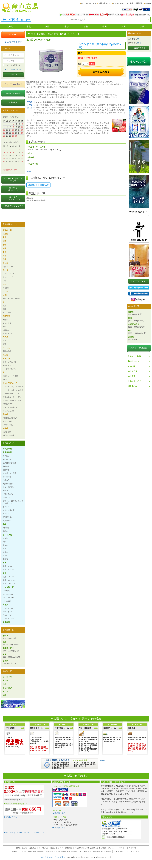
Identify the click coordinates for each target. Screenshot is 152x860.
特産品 (43, 200)
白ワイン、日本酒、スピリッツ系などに (13, 502)
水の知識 (131, 366)
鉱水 (4, 549)
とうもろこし (8, 333)
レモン (5, 295)
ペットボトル (8, 608)
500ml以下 (7, 591)
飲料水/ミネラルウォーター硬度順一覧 (28, 851)
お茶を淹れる (8, 494)
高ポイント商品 (13, 93)
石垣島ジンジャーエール (12, 400)
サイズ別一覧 (8, 587)
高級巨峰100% (8, 404)
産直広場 (29, 198)
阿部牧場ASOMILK (10, 418)
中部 (66, 26)
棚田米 (5, 379)
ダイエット (7, 456)
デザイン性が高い (9, 510)
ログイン (13, 74)
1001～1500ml (8, 598)
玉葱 (4, 327)
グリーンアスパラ (9, 362)
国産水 (5, 531)
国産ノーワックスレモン (12, 299)
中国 (104, 26)
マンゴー (6, 263)
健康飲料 (6, 622)
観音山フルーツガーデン (12, 397)
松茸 (4, 341)
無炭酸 (5, 538)
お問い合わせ (21, 848)
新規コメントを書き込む (38, 185)
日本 (4, 695)
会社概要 (139, 3)
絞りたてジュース (10, 383)
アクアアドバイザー (139, 281)
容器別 (5, 605)
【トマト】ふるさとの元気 (13, 390)
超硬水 (9, 662)
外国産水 (6, 528)
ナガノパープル (9, 277)
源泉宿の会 (132, 386)
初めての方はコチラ (88, 3)
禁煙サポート (8, 470)
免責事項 (132, 848)
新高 (4, 306)
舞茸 (4, 344)
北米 (4, 684)
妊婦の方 (6, 480)
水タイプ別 (7, 535)
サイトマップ (119, 851)
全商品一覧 (7, 230)
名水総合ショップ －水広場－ (54, 857)
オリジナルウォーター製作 (123, 3)
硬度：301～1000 (9, 580)
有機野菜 (6, 316)
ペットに (6, 514)
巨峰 (4, 281)
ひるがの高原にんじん (11, 393)
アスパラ (6, 358)
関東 (48, 26)
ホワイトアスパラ (9, 365)
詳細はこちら (10, 817)
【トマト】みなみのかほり (13, 387)
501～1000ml (8, 594)
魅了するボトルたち (13, 189)
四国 (123, 26)
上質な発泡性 (8, 484)
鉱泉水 (5, 552)
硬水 (4, 573)
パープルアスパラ (9, 369)
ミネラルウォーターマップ (13, 180)
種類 (37, 200)
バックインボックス (10, 619)
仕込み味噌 (7, 432)
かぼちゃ (6, 330)
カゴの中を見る (13, 42)
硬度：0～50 (7, 566)
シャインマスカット (10, 274)
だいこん (6, 348)
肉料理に (6, 490)
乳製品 (5, 414)
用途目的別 (7, 452)
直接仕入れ (7, 521)
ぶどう (5, 270)
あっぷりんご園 (9, 411)
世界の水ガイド (134, 381)
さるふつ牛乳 (8, 421)
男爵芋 (5, 320)
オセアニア (7, 688)
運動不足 (6, 466)
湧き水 (5, 545)
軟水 (4, 563)
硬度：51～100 (8, 570)
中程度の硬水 (11, 649)
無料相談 (68, 848)
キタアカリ (7, 323)
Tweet (28, 172)
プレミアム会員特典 (13, 84)
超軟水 (9, 637)
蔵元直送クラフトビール (13, 198)
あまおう (6, 288)
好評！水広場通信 (138, 348)
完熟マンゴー (8, 267)
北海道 (10, 26)
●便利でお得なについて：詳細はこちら (24, 833)
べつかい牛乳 (8, 425)
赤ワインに (7, 497)
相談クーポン (133, 361)
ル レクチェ (7, 313)
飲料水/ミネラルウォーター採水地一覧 (62, 851)
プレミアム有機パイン (11, 407)
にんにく (6, 355)
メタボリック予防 (9, 473)
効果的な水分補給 (9, 463)
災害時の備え (8, 517)
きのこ (5, 337)
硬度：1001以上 (9, 584)
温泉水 (5, 556)
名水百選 (131, 376)
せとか (5, 291)
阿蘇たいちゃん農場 (10, 376)
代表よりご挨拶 (134, 356)
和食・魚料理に (9, 487)
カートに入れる (101, 71)
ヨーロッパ (7, 677)
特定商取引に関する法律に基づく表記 (90, 848)
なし (4, 302)
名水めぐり (132, 371)
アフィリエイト (133, 851)
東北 (29, 26)
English (148, 3)
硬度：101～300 (9, 577)
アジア (5, 691)
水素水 (5, 559)
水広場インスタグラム (13, 206)
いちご (5, 284)
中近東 (5, 680)
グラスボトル (8, 612)
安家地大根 (7, 351)
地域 (4, 524)
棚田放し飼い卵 (9, 435)
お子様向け (7, 477)
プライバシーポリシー (117, 848)
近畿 (85, 26)
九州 (142, 26)
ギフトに (6, 507)
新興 (4, 309)
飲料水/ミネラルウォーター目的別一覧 (95, 851)
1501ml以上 (7, 601)
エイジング (7, 459)
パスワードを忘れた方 (13, 69)
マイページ (13, 34)
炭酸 (4, 542)
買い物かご (43, 848)
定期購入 (13, 102)
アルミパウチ (8, 615)
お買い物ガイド (104, 3)
